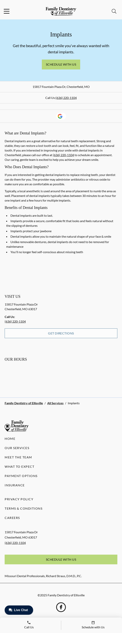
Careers (12, 518)
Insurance (15, 485)
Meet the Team (18, 457)
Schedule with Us (61, 64)
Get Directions (61, 333)
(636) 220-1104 (66, 98)
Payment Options (21, 476)
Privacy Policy (19, 499)
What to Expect (19, 466)
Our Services (17, 448)
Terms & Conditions (23, 508)
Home (10, 438)
